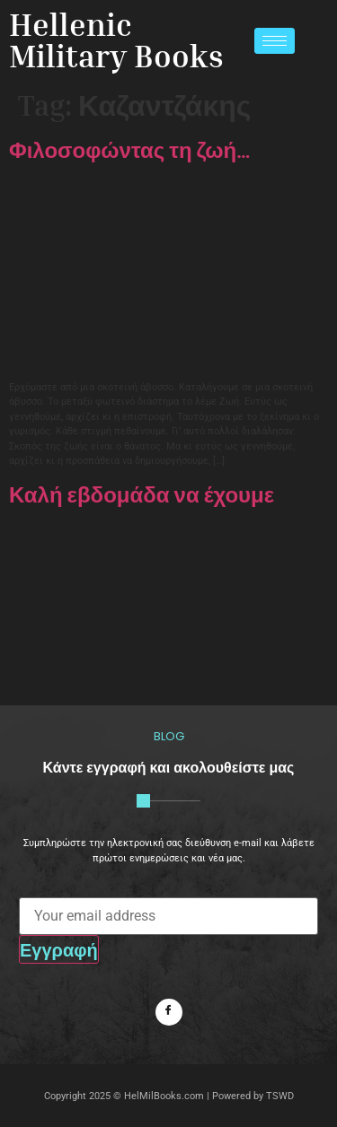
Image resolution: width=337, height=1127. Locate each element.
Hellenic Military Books (116, 39)
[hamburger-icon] (274, 41)
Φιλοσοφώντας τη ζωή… (130, 149)
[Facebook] (168, 1012)
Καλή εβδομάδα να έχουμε (141, 494)
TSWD (280, 1096)
